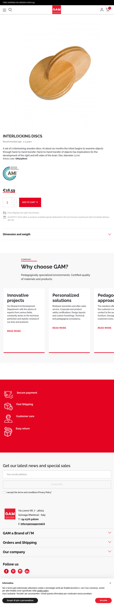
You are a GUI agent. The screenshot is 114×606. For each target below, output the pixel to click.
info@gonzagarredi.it (33, 523)
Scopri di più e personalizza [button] (20, 600)
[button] (110, 583)
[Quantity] (7, 202)
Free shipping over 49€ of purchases (23, 213)
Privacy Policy (44, 492)
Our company (14, 552)
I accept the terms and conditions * (29, 492)
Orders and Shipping (20, 542)
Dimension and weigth (16, 234)
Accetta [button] (103, 600)
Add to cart (30, 202)
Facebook (6, 571)
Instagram (20, 571)
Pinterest (13, 571)
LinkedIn (27, 571)
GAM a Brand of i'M (18, 533)
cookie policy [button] (42, 591)
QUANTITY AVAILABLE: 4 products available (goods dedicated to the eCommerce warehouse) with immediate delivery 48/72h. (58, 218)
